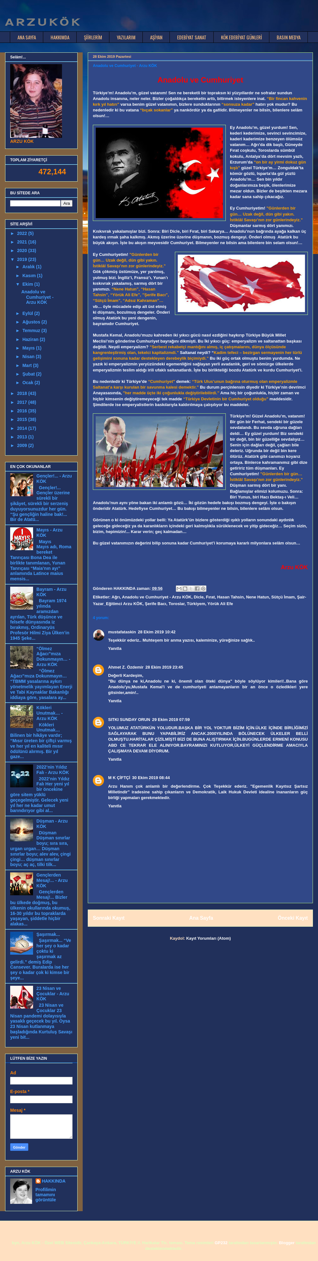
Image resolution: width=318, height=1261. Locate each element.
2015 (22, 419)
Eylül (28, 313)
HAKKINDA (54, 1181)
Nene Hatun (257, 597)
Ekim (28, 284)
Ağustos (31, 321)
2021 (22, 241)
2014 (22, 428)
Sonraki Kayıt (109, 918)
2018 (22, 393)
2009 (22, 445)
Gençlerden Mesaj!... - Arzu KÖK (52, 880)
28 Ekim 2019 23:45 (164, 667)
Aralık (29, 266)
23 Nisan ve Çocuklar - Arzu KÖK (53, 994)
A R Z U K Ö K (42, 22)
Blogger (286, 1242)
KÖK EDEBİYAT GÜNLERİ (241, 37)
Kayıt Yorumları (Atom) (208, 938)
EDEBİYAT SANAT (191, 37)
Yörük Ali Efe (220, 603)
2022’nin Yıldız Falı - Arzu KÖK (53, 769)
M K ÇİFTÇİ (119, 777)
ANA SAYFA (26, 37)
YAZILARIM (126, 37)
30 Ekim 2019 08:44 (151, 777)
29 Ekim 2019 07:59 (171, 719)
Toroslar (176, 603)
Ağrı (116, 597)
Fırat (210, 597)
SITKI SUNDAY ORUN (129, 719)
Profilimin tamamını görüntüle (46, 1194)
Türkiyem (196, 603)
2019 (22, 259)
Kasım (29, 275)
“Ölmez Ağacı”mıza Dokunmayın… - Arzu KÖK (54, 656)
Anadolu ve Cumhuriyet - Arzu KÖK (156, 597)
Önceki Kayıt (293, 918)
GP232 (221, 1242)
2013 (22, 436)
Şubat (29, 374)
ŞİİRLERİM (93, 37)
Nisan (29, 356)
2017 (22, 402)
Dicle (199, 597)
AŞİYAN (156, 37)
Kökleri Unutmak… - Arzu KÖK (50, 713)
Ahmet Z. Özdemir (125, 667)
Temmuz (31, 330)
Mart (27, 365)
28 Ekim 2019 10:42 (157, 632)
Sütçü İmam (283, 597)
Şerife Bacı (155, 603)
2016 (22, 410)
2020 (22, 250)
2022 (22, 233)
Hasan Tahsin (230, 597)
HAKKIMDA (60, 37)
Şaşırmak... (48, 934)
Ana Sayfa (201, 918)
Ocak (28, 382)
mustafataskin (122, 632)
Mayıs (29, 347)
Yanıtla (114, 648)
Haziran (30, 339)
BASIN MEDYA (289, 37)
